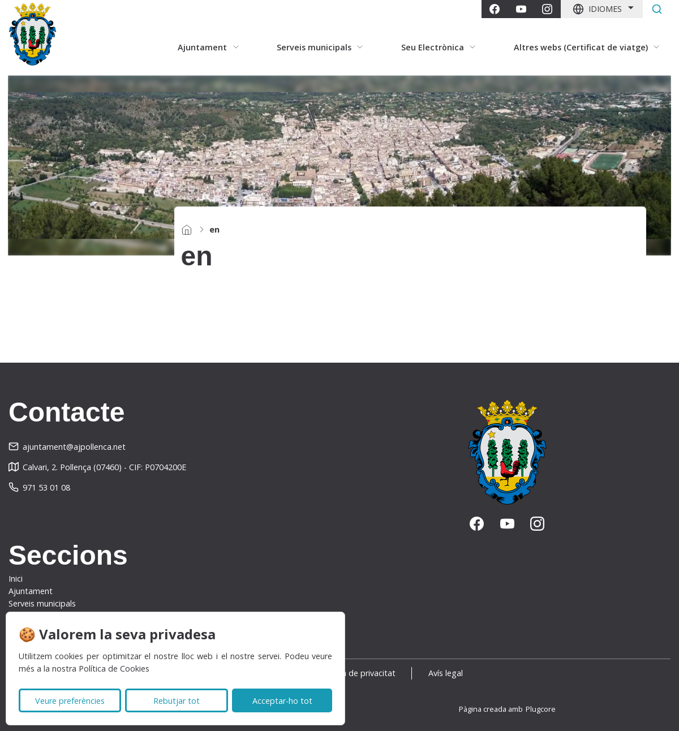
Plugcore (541, 709)
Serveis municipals (42, 603)
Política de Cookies (114, 668)
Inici (15, 578)
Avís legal (445, 673)
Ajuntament (30, 591)
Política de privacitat (357, 673)
